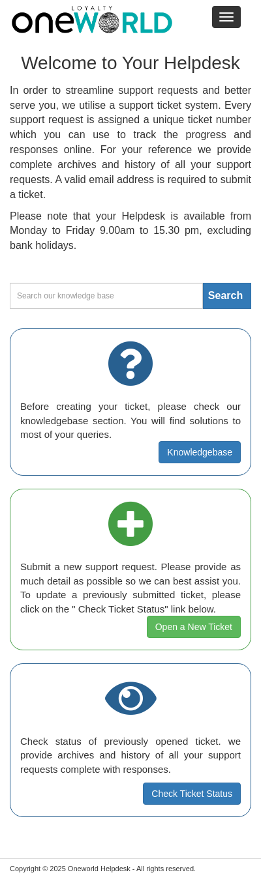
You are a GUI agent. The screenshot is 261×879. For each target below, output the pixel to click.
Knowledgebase (199, 452)
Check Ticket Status (191, 793)
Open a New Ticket (193, 627)
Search (225, 295)
